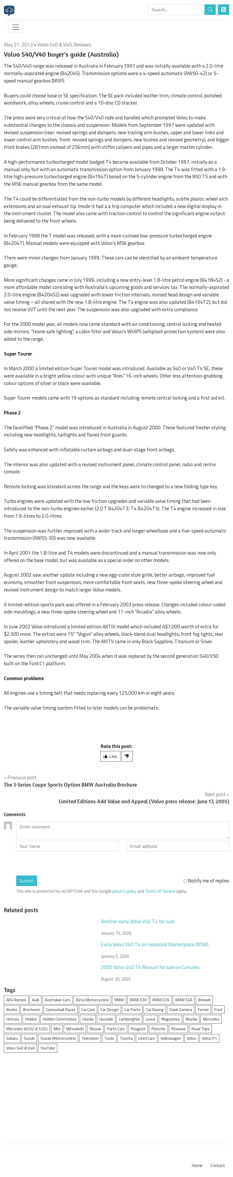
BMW (119, 1000)
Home (197, 1165)
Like (110, 756)
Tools (109, 1038)
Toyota (126, 1038)
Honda (88, 1019)
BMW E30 (138, 1000)
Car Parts (132, 1009)
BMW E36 (161, 1000)
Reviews (82, 44)
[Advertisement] (116, 1095)
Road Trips (200, 1029)
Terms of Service (160, 891)
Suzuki (29, 1038)
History (12, 1019)
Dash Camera (180, 1009)
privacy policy (124, 891)
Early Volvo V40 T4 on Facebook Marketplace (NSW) (154, 944)
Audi (35, 1000)
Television (90, 1038)
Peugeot (138, 1029)
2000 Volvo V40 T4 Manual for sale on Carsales (150, 967)
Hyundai (106, 1019)
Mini (56, 1029)
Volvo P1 (209, 1038)
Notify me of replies (206, 880)
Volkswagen (171, 1038)
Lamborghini (129, 1019)
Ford (218, 1009)
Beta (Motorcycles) (92, 1000)
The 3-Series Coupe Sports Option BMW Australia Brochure (70, 785)
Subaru (12, 1038)
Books (11, 1009)
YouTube (47, 1048)
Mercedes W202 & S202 (27, 1029)
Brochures (31, 1009)
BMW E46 (183, 1000)
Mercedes (211, 1019)
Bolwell (204, 1000)
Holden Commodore (60, 1019)
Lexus (150, 1019)
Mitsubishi (75, 1029)
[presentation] (55, 863)
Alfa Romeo (16, 1000)
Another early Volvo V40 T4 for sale (137, 921)
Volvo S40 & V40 (54, 44)
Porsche (158, 1029)
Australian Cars (57, 1000)
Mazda (191, 1019)
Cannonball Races (61, 1009)
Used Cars (146, 1038)
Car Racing (155, 1009)
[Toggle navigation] (15, 27)
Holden (31, 1019)
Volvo (191, 1038)
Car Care (88, 1009)
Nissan (95, 1029)
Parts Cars (116, 1029)
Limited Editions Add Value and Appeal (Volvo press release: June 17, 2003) (144, 801)
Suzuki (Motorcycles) (58, 1038)
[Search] (176, 9)
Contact (218, 1165)
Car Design (109, 1009)
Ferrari (203, 1009)
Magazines (170, 1019)
